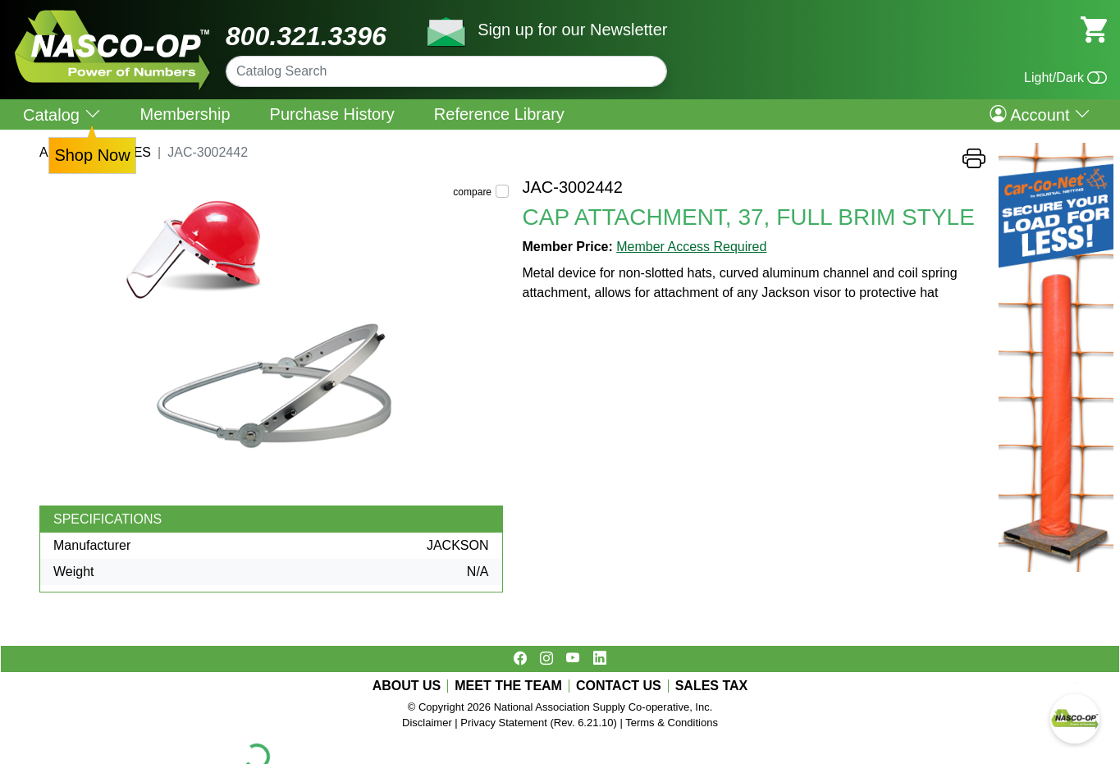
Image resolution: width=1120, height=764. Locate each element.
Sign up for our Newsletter (572, 30)
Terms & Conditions (671, 722)
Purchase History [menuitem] (332, 114)
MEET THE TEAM (508, 686)
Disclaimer (427, 722)
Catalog (62, 114)
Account (1040, 114)
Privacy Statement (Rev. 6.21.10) (538, 722)
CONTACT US (618, 686)
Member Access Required (691, 247)
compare (472, 192)
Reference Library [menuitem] (499, 114)
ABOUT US (407, 686)
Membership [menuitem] (185, 114)
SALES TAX (711, 686)
